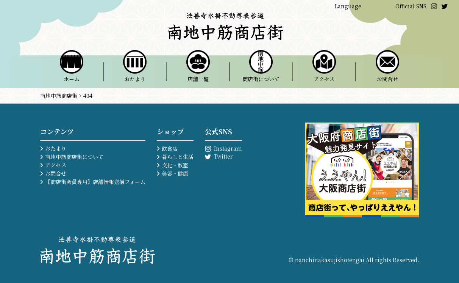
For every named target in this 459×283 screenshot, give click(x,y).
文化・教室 (175, 165)
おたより (55, 148)
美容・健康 (175, 173)
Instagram (228, 148)
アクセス (55, 165)
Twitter (223, 156)
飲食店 (170, 148)
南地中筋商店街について (74, 156)
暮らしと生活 (178, 156)
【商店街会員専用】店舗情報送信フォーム (95, 182)
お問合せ (55, 173)
